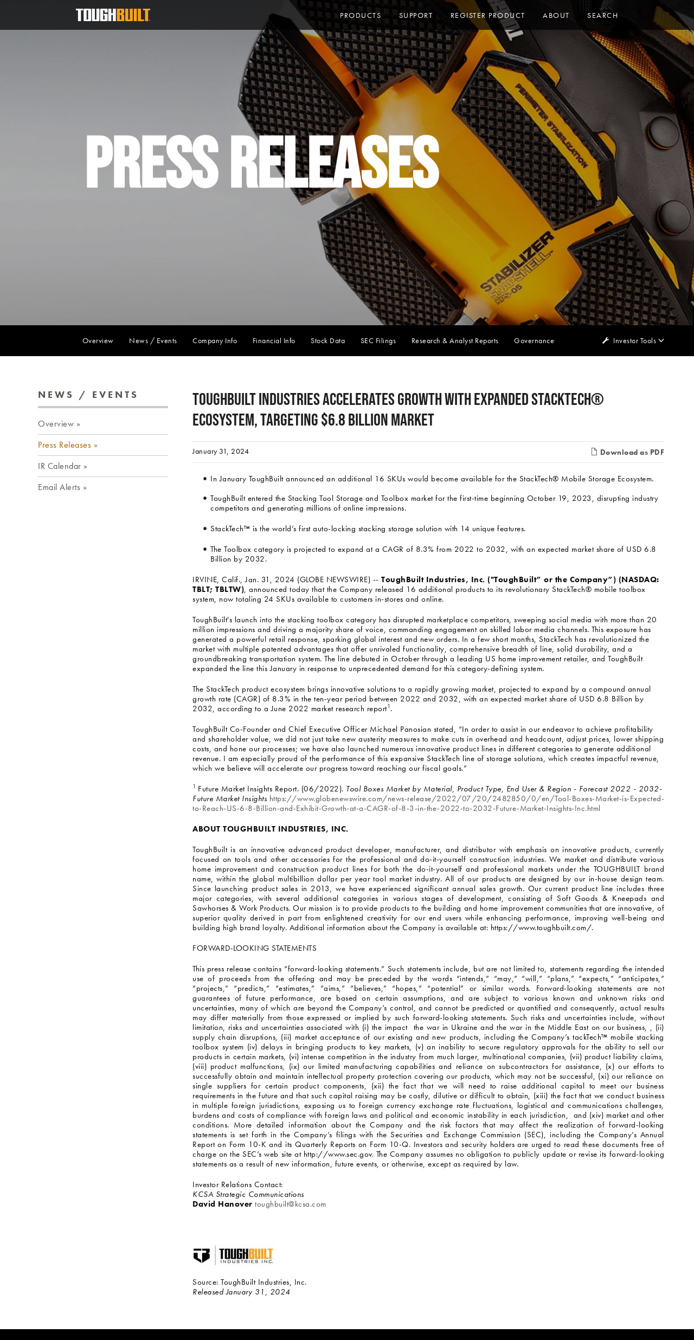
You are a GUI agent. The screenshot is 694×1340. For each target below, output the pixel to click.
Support (416, 15)
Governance (534, 340)
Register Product (488, 15)
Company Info (214, 340)
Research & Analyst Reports (455, 340)
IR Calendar (59, 466)
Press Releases (64, 444)
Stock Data (328, 340)
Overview (98, 340)
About (556, 15)
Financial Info (274, 340)
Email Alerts (59, 487)
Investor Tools (635, 340)
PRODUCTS (360, 15)
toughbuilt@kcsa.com (290, 1204)
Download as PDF (627, 452)
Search (602, 15)
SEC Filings (378, 340)
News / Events (153, 340)
